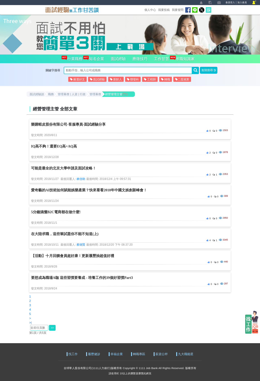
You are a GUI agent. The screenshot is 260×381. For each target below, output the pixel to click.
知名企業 (95, 57)
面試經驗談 (37, 94)
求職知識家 (184, 57)
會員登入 (230, 2)
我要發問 (177, 9)
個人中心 (150, 9)
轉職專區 (139, 354)
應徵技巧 (140, 59)
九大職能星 (185, 354)
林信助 (81, 178)
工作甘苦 (161, 59)
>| (30, 322)
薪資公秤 (161, 354)
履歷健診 (94, 354)
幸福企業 (116, 354)
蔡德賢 (81, 244)
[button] (208, 70)
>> (52, 327)
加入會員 (242, 2)
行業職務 (74, 57)
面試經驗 (118, 59)
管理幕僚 (95, 94)
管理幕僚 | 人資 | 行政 (72, 94)
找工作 (73, 354)
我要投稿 (164, 9)
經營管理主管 (116, 94)
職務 (51, 94)
